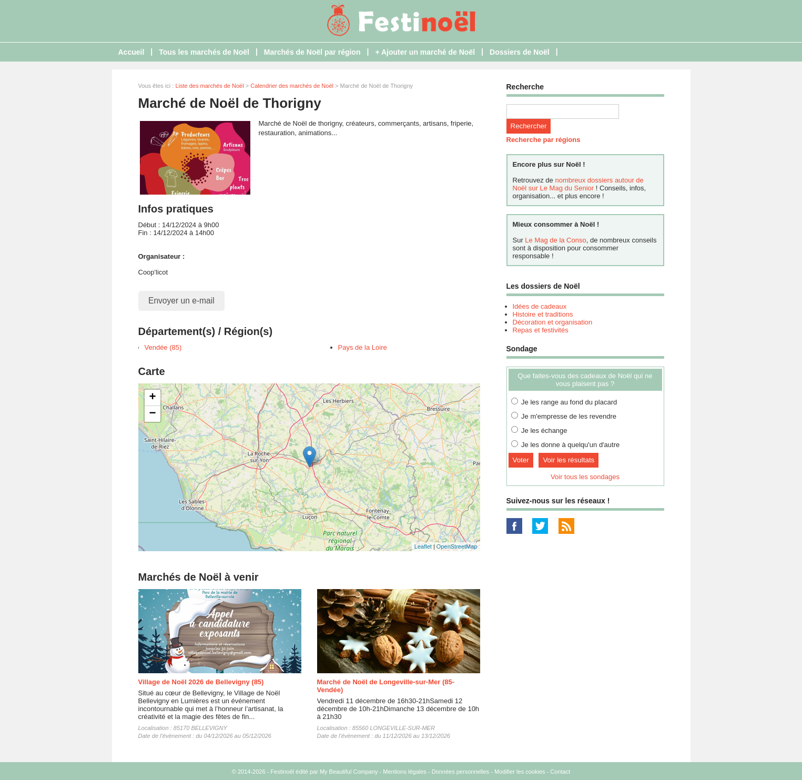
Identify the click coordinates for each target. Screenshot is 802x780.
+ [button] (152, 398)
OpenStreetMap (457, 546)
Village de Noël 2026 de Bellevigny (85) (201, 682)
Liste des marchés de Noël (209, 86)
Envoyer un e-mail (181, 300)
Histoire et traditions (543, 314)
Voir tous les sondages (585, 477)
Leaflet (423, 546)
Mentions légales (405, 771)
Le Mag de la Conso (555, 240)
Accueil (131, 52)
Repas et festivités (540, 330)
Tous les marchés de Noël (204, 52)
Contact (560, 771)
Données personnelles (460, 771)
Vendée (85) (163, 347)
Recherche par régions (543, 140)
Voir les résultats (568, 460)
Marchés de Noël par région (312, 52)
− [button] (152, 414)
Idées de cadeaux (540, 306)
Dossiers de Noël (520, 52)
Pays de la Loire (362, 347)
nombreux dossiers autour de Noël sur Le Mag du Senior (578, 184)
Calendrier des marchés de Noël (291, 86)
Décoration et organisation (553, 322)
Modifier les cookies (519, 771)
